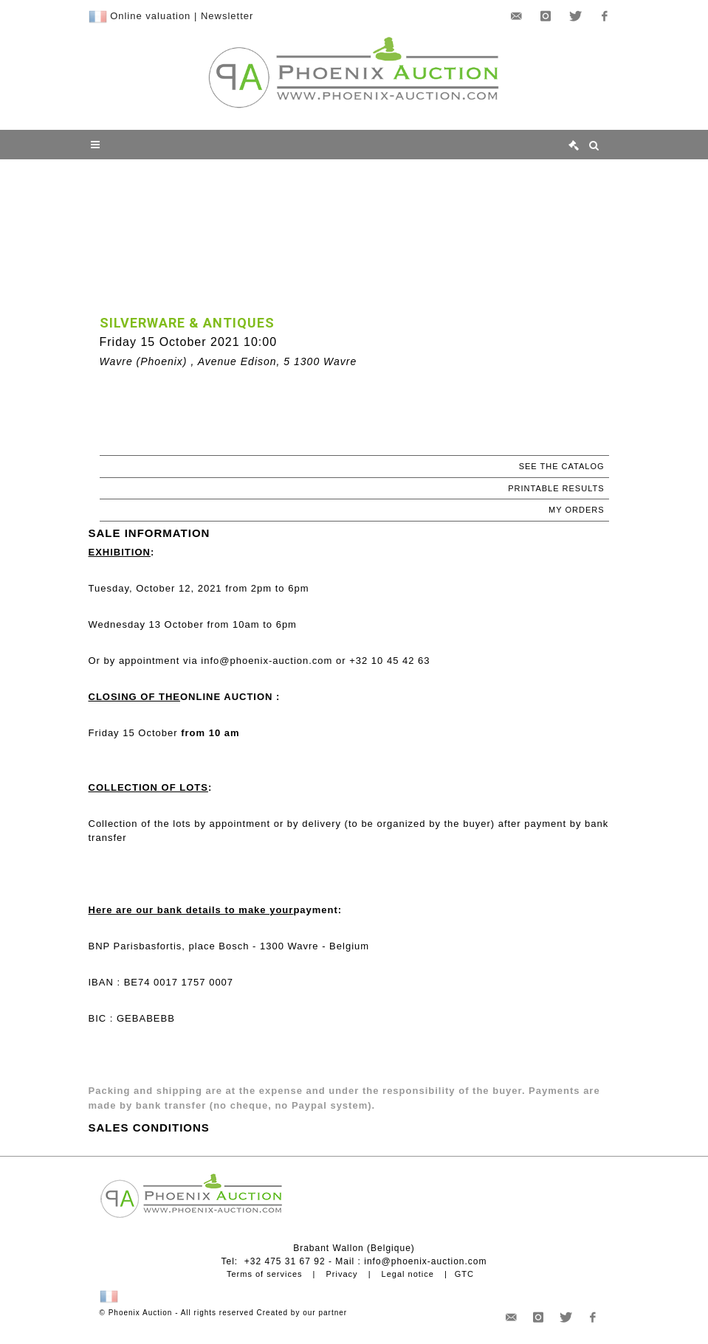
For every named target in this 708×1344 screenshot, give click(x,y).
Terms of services (265, 1273)
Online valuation (150, 15)
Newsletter (227, 15)
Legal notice (408, 1273)
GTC (464, 1273)
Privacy (342, 1273)
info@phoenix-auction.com (425, 1261)
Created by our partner (302, 1313)
